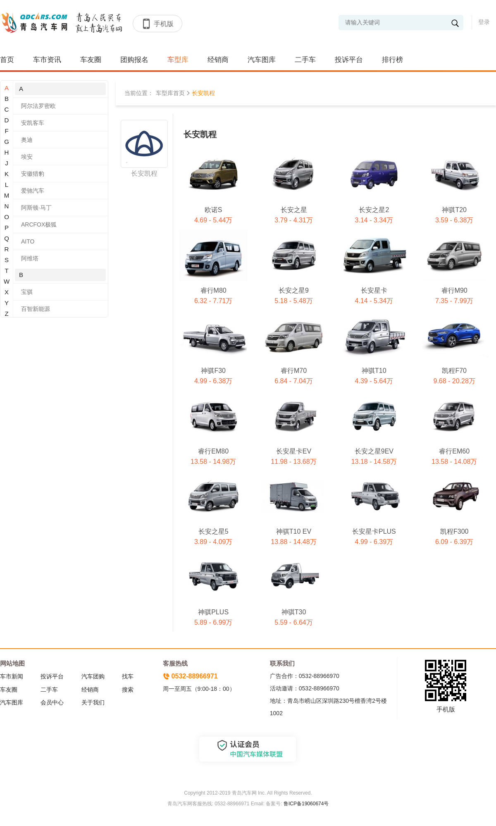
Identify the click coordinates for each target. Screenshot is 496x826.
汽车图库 (262, 60)
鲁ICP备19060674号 (306, 804)
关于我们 (93, 702)
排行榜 (392, 60)
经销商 (218, 60)
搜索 (128, 689)
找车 (128, 676)
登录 (484, 22)
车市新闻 (11, 676)
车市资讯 (47, 60)
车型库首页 (170, 93)
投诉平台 (349, 60)
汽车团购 (93, 676)
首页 (7, 60)
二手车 (305, 60)
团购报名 (134, 60)
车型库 (177, 60)
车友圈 (90, 60)
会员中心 (52, 702)
